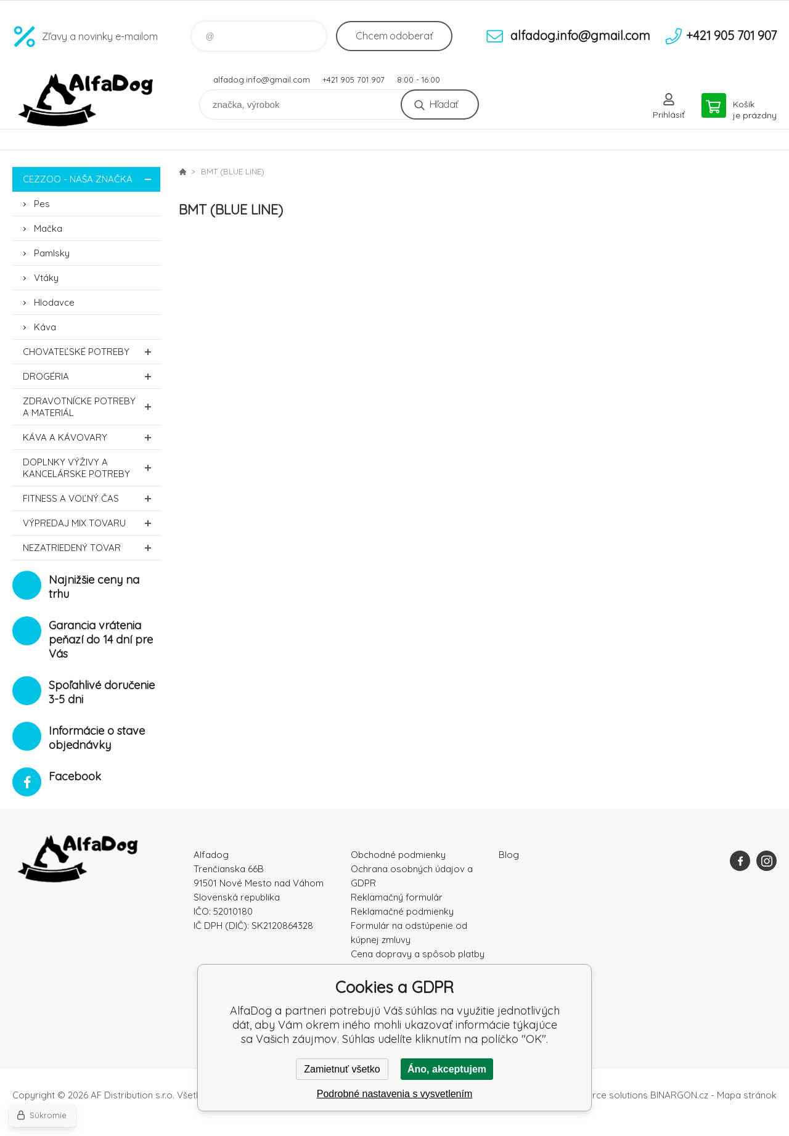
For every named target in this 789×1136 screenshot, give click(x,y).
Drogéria (91, 376)
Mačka (48, 228)
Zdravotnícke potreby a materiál (91, 407)
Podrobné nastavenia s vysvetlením (395, 1094)
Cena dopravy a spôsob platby (417, 954)
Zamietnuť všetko (342, 1069)
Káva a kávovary (91, 437)
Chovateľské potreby (91, 352)
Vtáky (46, 278)
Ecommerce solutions (601, 1095)
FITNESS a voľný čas (91, 498)
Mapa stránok (747, 1095)
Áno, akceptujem (446, 1069)
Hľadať (443, 104)
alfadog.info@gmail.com (261, 79)
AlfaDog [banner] (86, 100)
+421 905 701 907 (353, 79)
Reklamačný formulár (397, 897)
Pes (42, 204)
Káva (45, 327)
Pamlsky (52, 253)
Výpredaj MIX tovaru (91, 523)
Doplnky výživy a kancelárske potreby (91, 468)
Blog (509, 854)
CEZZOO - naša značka (91, 179)
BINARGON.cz (679, 1095)
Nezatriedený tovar (91, 548)
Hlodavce (54, 302)
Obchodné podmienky (398, 854)
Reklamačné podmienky (402, 911)
